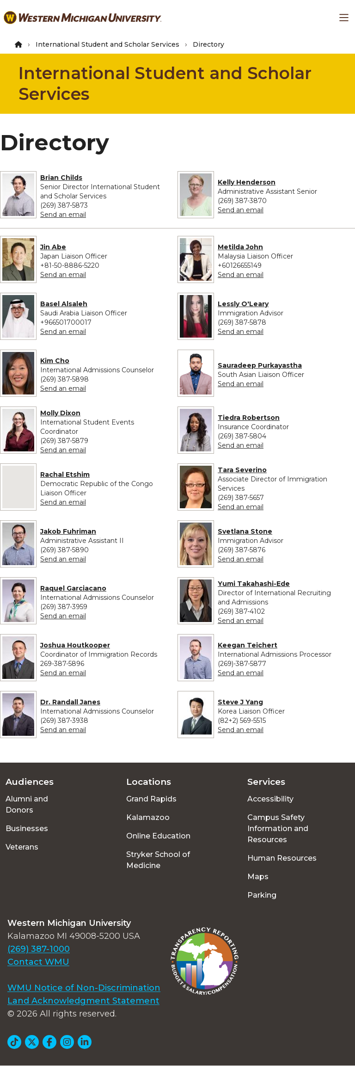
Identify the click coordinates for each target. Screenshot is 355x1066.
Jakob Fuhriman (68, 531)
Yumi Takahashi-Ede (254, 583)
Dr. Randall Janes (70, 702)
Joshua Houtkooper (75, 645)
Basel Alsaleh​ (63, 304)
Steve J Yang (240, 702)
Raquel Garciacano (73, 588)
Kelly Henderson (246, 182)
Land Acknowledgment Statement (83, 1001)
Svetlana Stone (245, 531)
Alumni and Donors (27, 804)
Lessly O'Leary (243, 304)
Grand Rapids (151, 799)
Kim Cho (54, 361)
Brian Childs (61, 177)
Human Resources (282, 858)
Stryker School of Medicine (158, 860)
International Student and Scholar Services (107, 44)
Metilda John (240, 247)
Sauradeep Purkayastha (260, 365)
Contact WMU (38, 962)
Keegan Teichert (247, 645)
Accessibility (270, 799)
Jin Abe (53, 247)
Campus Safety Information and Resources (277, 828)
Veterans (22, 847)
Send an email (63, 214)
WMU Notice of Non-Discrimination (83, 988)
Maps (258, 876)
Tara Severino (242, 470)
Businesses (27, 828)
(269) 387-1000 (38, 949)
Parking (261, 895)
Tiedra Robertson (249, 417)
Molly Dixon (60, 413)
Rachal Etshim (65, 474)
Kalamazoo (148, 817)
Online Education (158, 836)
